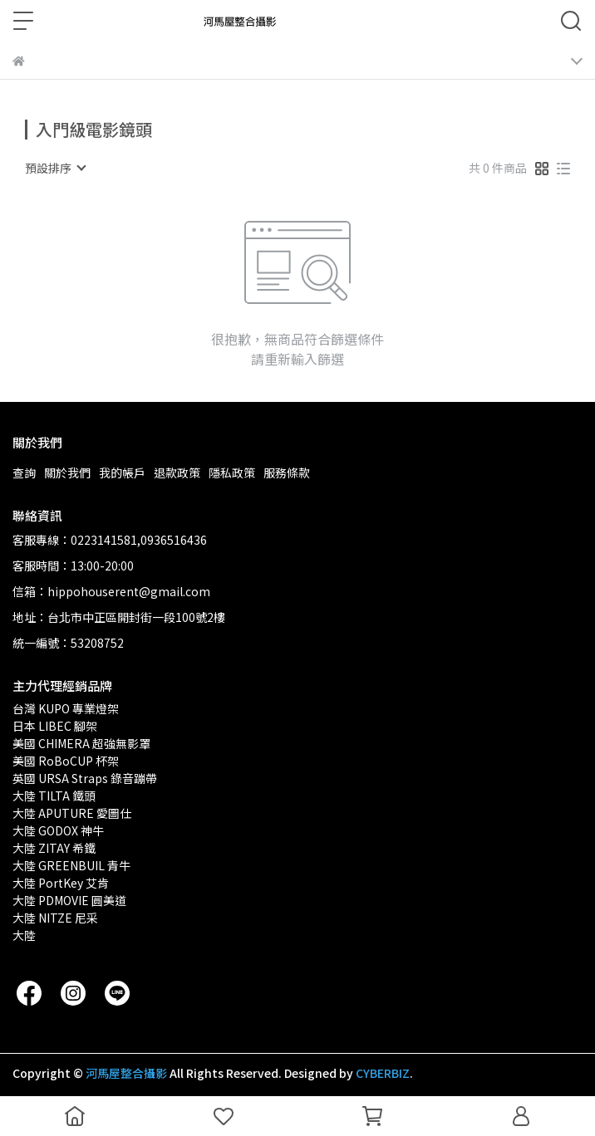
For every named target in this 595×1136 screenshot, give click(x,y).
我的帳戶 (122, 472)
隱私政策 (232, 472)
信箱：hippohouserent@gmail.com (111, 591)
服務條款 (286, 472)
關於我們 (67, 472)
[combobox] (55, 168)
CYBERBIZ (383, 1073)
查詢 (24, 472)
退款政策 (177, 472)
